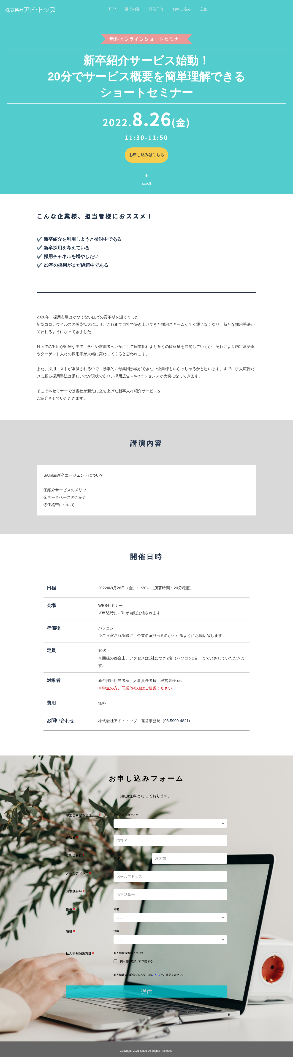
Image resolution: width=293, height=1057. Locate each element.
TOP (112, 9)
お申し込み (182, 9)
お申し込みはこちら (146, 155)
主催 (203, 9)
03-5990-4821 (176, 721)
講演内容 (132, 9)
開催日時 (156, 9)
